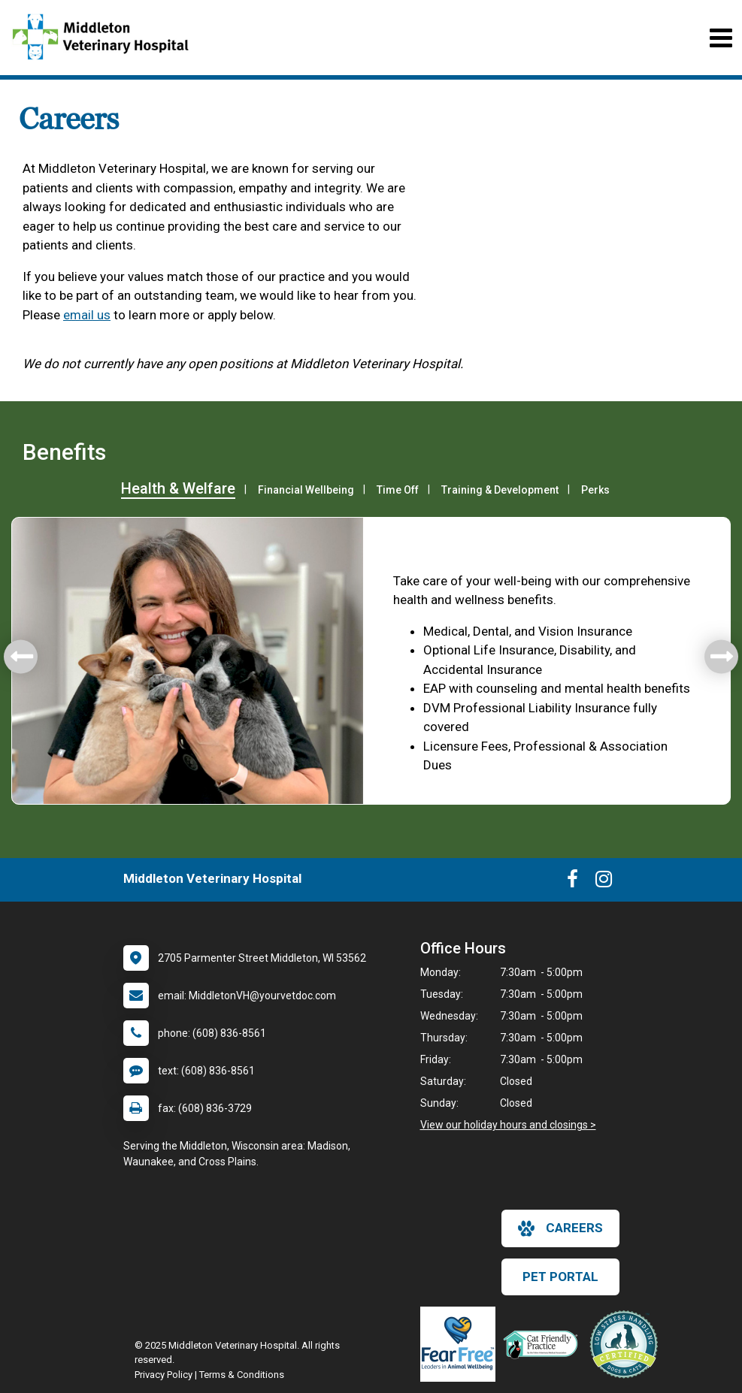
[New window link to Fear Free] (461, 1344)
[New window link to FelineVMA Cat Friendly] (544, 1344)
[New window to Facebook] (572, 882)
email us (87, 314)
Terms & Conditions (241, 1374)
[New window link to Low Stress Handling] (627, 1344)
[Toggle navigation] (720, 38)
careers (560, 1228)
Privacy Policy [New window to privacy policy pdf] (163, 1374)
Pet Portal (560, 1276)
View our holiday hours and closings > (508, 1125)
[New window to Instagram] (603, 882)
